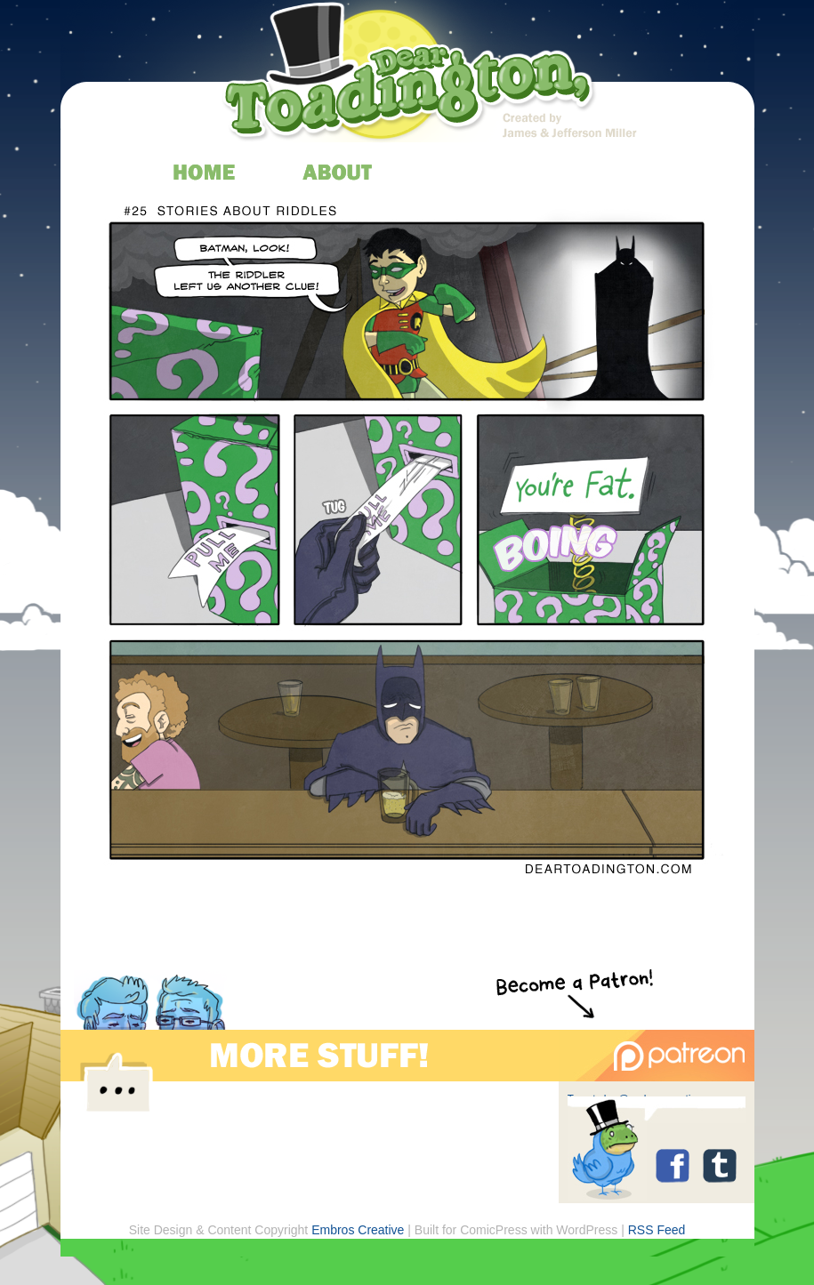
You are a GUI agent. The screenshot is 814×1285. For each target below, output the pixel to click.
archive (472, 172)
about (338, 172)
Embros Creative (357, 1230)
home (205, 172)
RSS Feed (657, 1230)
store (605, 172)
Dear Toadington (410, 75)
